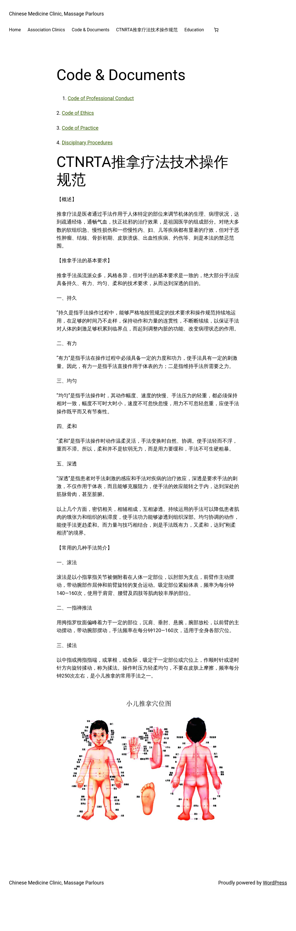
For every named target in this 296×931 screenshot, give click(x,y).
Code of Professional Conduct (101, 98)
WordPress (275, 883)
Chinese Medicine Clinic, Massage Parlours (56, 14)
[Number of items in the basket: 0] (216, 29)
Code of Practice (80, 128)
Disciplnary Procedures (87, 142)
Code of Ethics (78, 113)
